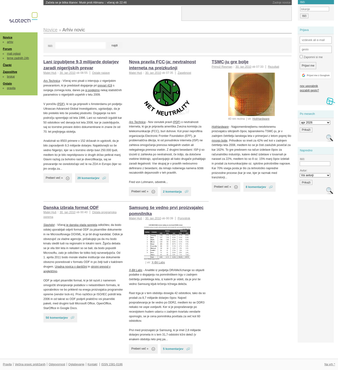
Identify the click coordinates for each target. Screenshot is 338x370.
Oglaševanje (76, 364)
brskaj (11, 76)
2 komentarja (172, 191)
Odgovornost (57, 364)
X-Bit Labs (158, 262)
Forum (7, 49)
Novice (7, 37)
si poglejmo (92, 90)
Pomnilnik (184, 218)
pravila (11, 88)
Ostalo (7, 83)
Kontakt (92, 364)
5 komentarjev (173, 349)
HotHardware (261, 118)
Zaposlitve (10, 72)
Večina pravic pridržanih (30, 364)
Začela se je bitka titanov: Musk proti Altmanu (86, 2)
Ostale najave (101, 73)
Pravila (7, 364)
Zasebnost (184, 73)
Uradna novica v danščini (71, 266)
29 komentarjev (88, 178)
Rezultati (273, 66)
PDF (61, 104)
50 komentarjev (57, 317)
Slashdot (49, 225)
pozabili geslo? (309, 90)
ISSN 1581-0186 (112, 364)
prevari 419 (105, 85)
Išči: (50, 46)
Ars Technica (51, 80)
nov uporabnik (309, 86)
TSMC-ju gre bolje (230, 61)
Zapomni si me (311, 57)
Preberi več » (54, 177)
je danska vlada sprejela (81, 225)
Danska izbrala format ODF (71, 207)
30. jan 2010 (68, 73)
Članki (7, 65)
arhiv (10, 42)
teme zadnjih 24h (18, 58)
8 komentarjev (256, 187)
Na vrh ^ (329, 364)
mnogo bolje (219, 140)
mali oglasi (14, 53)
